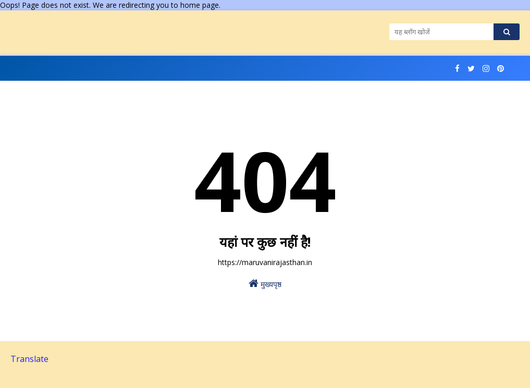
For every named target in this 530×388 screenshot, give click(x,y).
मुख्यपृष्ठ (265, 283)
